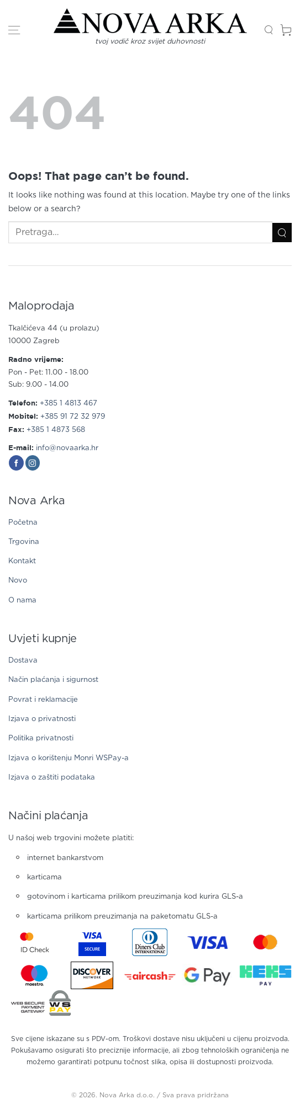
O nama (22, 600)
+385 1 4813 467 (68, 403)
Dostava (23, 660)
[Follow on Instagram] (32, 463)
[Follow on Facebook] (16, 463)
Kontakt (22, 561)
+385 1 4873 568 (56, 430)
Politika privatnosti (40, 738)
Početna (23, 522)
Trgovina (23, 542)
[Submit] (282, 232)
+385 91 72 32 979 (72, 416)
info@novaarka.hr (67, 448)
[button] (14, 30)
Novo (17, 580)
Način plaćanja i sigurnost (53, 680)
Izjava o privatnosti (42, 719)
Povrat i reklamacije (43, 699)
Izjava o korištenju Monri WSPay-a (68, 758)
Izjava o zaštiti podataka (51, 777)
